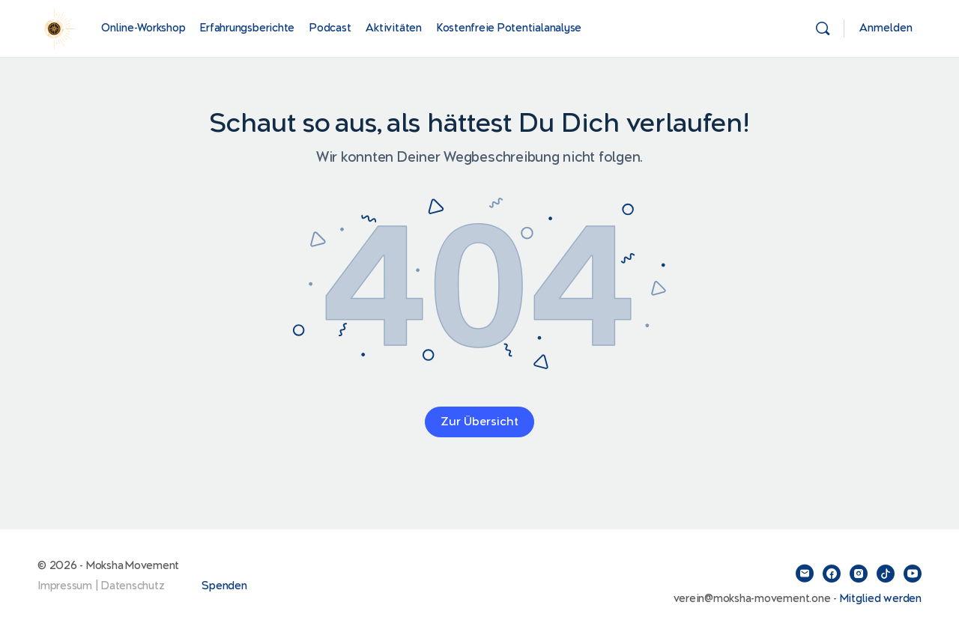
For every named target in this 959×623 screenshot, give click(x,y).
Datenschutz (132, 586)
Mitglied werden (881, 599)
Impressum (64, 586)
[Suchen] (823, 28)
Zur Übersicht (479, 422)
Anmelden (886, 28)
